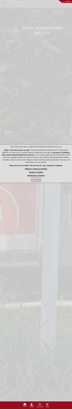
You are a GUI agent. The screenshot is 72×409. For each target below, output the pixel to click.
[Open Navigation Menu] (47, 405)
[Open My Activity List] (40, 405)
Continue (36, 179)
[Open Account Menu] (31, 405)
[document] (36, 161)
